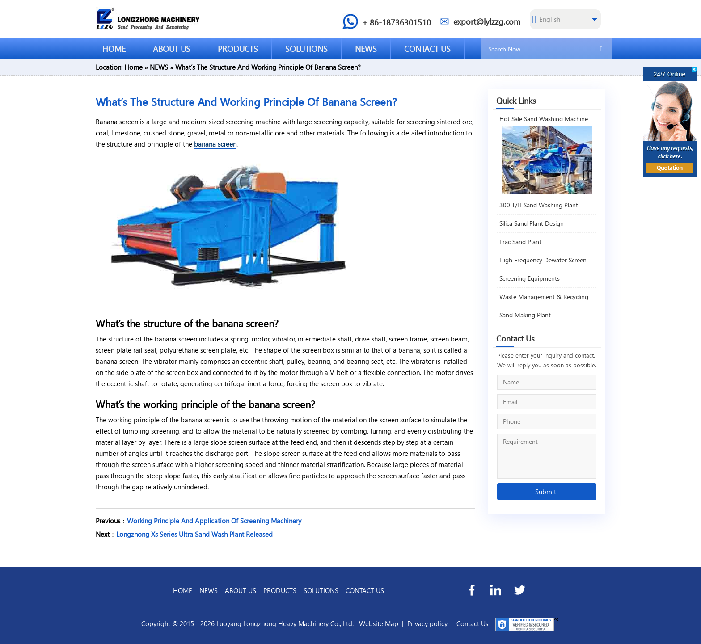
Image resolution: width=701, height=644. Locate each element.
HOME (114, 48)
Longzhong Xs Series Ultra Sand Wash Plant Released (194, 534)
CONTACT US (427, 48)
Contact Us (472, 623)
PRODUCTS (238, 48)
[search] (601, 48)
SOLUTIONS (306, 48)
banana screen (215, 143)
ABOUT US (171, 48)
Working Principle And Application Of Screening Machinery (214, 520)
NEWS (366, 48)
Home (133, 67)
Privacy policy (427, 623)
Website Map (378, 623)
